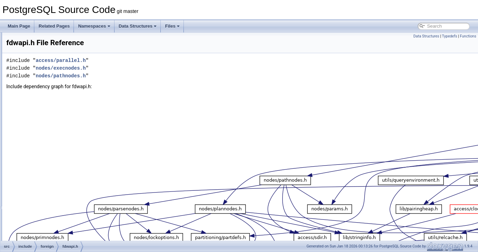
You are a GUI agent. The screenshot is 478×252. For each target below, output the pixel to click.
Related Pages (54, 26)
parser (40, 201)
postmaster (44, 240)
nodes (40, 186)
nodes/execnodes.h (148, 68)
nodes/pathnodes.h (148, 75)
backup (41, 70)
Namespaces (94, 26)
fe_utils (35, 39)
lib (36, 163)
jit (35, 155)
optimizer (42, 193)
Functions (468, 36)
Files (172, 26)
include (35, 47)
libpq (38, 170)
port (38, 224)
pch (37, 217)
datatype (42, 109)
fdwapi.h (48, 140)
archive (41, 63)
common (42, 101)
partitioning (44, 209)
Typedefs (449, 36)
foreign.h (48, 147)
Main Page (19, 26)
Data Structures (138, 26)
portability (43, 232)
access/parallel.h (148, 60)
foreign (40, 132)
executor (42, 116)
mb (37, 178)
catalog (41, 86)
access (40, 55)
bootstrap (43, 78)
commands (44, 93)
